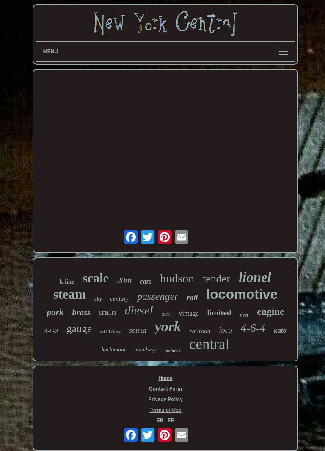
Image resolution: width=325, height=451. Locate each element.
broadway (145, 349)
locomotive (242, 294)
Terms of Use (165, 410)
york (168, 326)
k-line (67, 282)
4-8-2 (51, 331)
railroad (200, 331)
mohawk (172, 350)
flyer (244, 314)
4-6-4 (252, 328)
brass (81, 312)
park (55, 312)
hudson (177, 278)
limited (219, 312)
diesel (138, 310)
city (98, 299)
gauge (79, 328)
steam (69, 294)
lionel (255, 277)
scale (96, 278)
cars (146, 281)
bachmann (114, 349)
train (107, 311)
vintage (188, 313)
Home (165, 378)
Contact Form (165, 389)
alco (166, 314)
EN (160, 421)
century (119, 298)
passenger (157, 296)
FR (171, 421)
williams (110, 332)
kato (280, 330)
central (209, 344)
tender (216, 279)
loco (225, 330)
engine (270, 311)
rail (192, 297)
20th (124, 280)
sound (137, 330)
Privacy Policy (165, 399)
